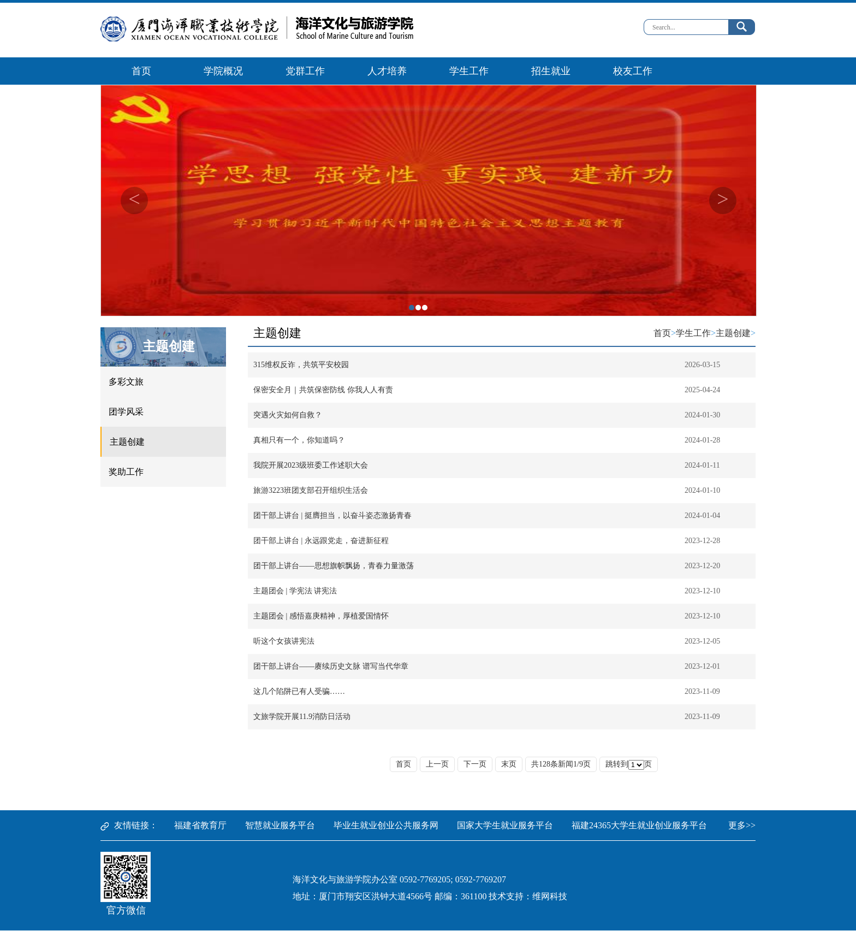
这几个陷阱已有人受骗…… (299, 691)
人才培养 (387, 71)
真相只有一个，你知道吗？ (299, 440)
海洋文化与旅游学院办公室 (345, 879)
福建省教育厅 (200, 825)
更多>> (742, 825)
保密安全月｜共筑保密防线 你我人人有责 (323, 390)
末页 (508, 764)
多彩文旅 (126, 381)
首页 (141, 71)
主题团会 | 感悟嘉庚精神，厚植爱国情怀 (321, 616)
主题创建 (168, 346)
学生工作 (469, 71)
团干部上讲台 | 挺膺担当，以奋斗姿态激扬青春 (332, 515)
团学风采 (126, 411)
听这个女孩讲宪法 (283, 641)
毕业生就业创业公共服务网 (386, 825)
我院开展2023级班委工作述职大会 (310, 465)
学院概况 (223, 71)
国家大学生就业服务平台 (505, 825)
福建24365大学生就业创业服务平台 (639, 825)
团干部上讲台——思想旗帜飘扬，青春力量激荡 (333, 566)
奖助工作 (126, 471)
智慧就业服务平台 (280, 825)
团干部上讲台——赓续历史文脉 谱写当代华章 (330, 666)
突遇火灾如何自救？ (287, 415)
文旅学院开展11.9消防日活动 (301, 716)
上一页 (437, 764)
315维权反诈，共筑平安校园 (301, 365)
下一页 (474, 764)
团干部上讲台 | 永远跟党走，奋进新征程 (321, 541)
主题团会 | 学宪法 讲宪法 (295, 591)
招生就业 (550, 71)
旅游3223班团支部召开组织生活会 (310, 490)
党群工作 (305, 71)
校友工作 (632, 71)
